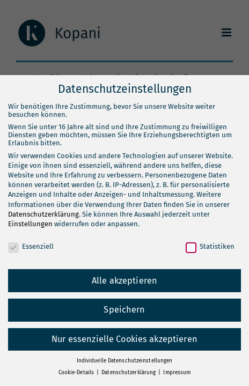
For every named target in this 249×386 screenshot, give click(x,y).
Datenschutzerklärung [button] (129, 372)
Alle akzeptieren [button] (124, 281)
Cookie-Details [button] (77, 372)
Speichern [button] (124, 310)
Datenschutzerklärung (43, 214)
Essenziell (31, 246)
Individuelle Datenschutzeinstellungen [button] (125, 361)
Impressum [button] (177, 372)
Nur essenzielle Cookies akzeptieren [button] (124, 339)
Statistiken (210, 246)
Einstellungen (30, 224)
